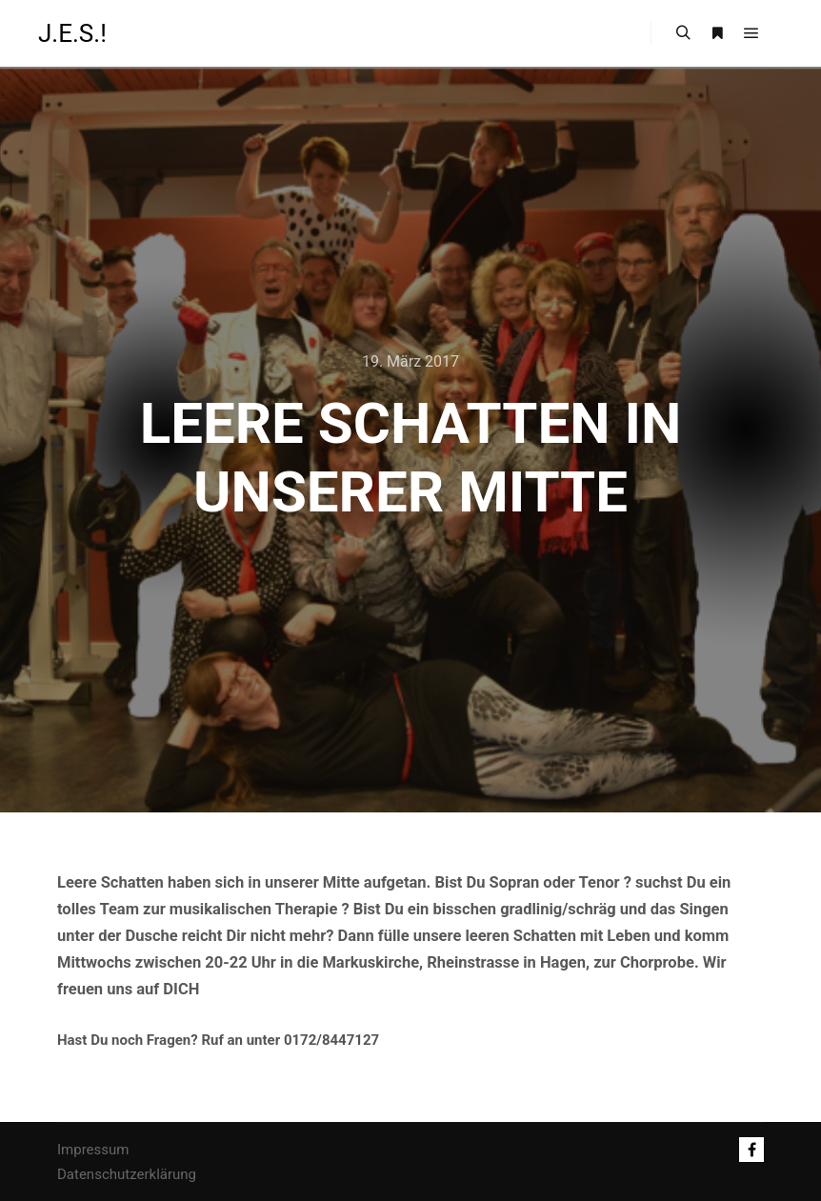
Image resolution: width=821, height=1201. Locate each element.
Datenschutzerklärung (126, 1174)
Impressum (93, 1149)
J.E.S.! (72, 33)
